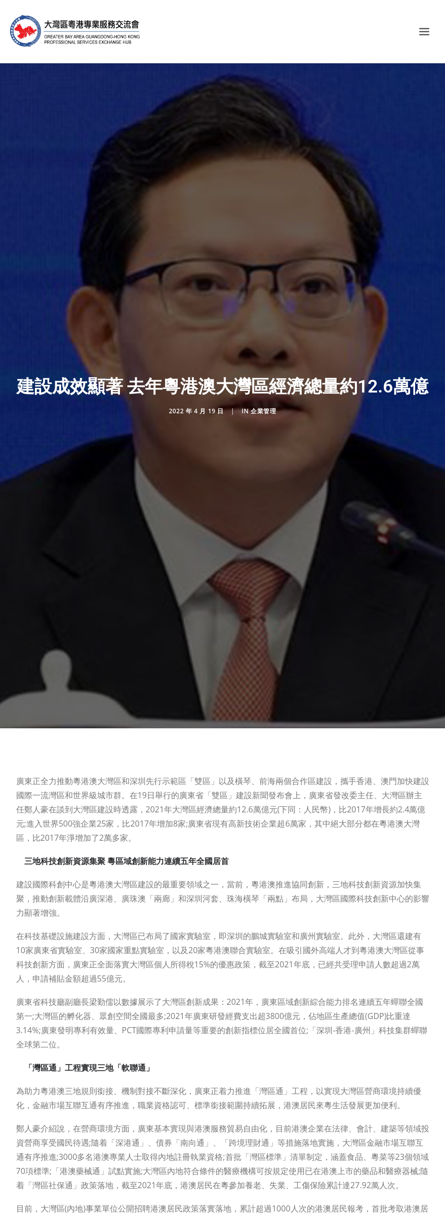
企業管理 (263, 404)
